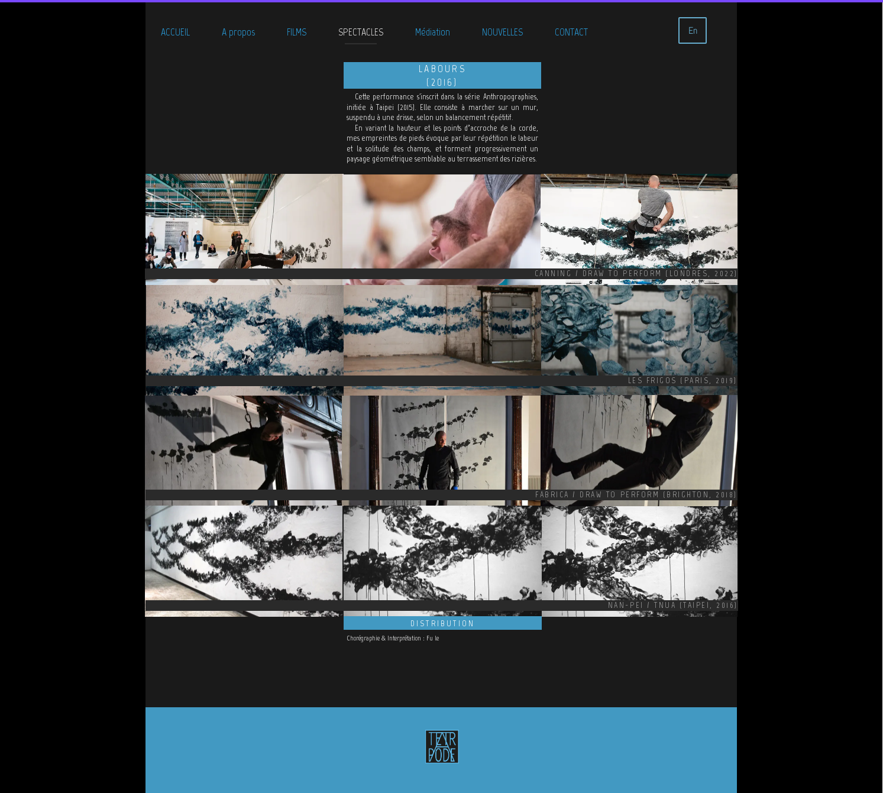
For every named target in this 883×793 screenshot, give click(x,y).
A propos (238, 31)
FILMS (296, 31)
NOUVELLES (502, 31)
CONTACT (571, 31)
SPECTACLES (360, 31)
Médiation (432, 31)
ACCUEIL (175, 31)
